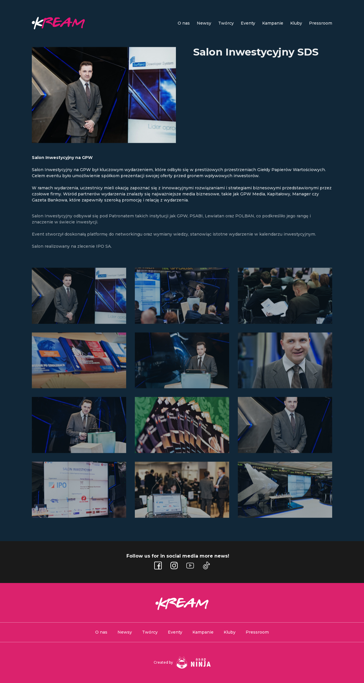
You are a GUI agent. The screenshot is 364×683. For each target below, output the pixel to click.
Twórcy (150, 632)
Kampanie (272, 23)
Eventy (175, 632)
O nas (101, 632)
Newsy (204, 23)
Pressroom (320, 23)
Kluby (296, 23)
